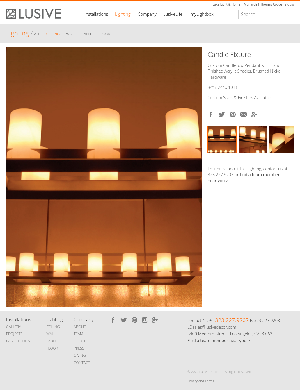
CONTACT (82, 362)
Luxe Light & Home (226, 4)
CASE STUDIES (18, 341)
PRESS (79, 348)
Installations (96, 14)
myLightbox (202, 14)
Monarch (250, 4)
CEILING (53, 326)
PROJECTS (14, 333)
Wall (70, 34)
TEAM (78, 333)
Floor (104, 34)
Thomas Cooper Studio (277, 4)
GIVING (80, 355)
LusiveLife (172, 14)
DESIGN (80, 341)
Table (87, 34)
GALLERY (13, 326)
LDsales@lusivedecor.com (211, 327)
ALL (37, 34)
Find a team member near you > (218, 340)
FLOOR (52, 348)
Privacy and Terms (200, 381)
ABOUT (80, 326)
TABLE (51, 341)
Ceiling (53, 34)
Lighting (122, 14)
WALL (51, 333)
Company (147, 14)
